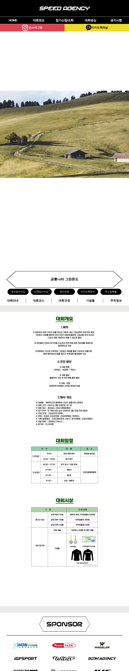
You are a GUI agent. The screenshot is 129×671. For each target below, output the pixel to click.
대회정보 (38, 20)
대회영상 (90, 20)
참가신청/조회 (64, 20)
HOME (13, 20)
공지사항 (116, 20)
